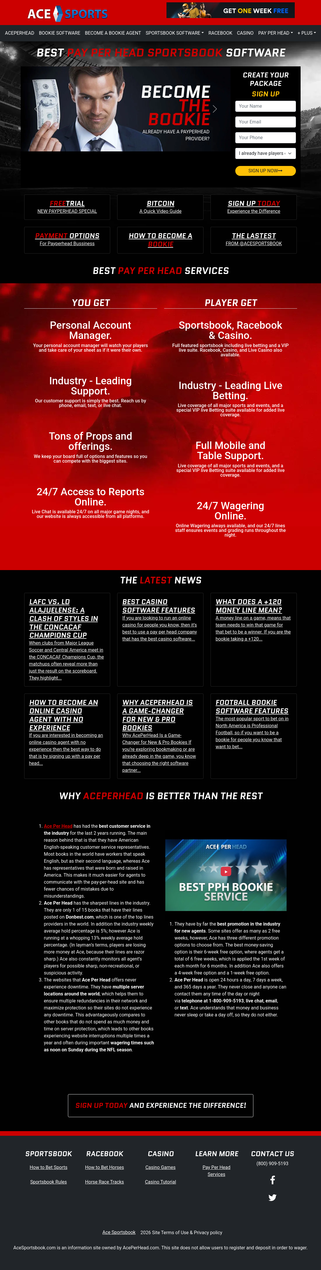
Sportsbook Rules (48, 1182)
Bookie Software (59, 33)
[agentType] (265, 153)
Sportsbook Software (173, 33)
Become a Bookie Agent (113, 33)
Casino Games (160, 1167)
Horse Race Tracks (104, 1182)
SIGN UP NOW (265, 171)
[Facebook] (272, 1180)
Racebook (220, 33)
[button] (36, 108)
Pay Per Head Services (217, 1171)
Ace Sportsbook (119, 1232)
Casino (245, 33)
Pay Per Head (274, 33)
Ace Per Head (58, 826)
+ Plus (305, 33)
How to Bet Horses (104, 1167)
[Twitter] (272, 1198)
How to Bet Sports (48, 1167)
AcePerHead (19, 33)
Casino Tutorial (160, 1182)
